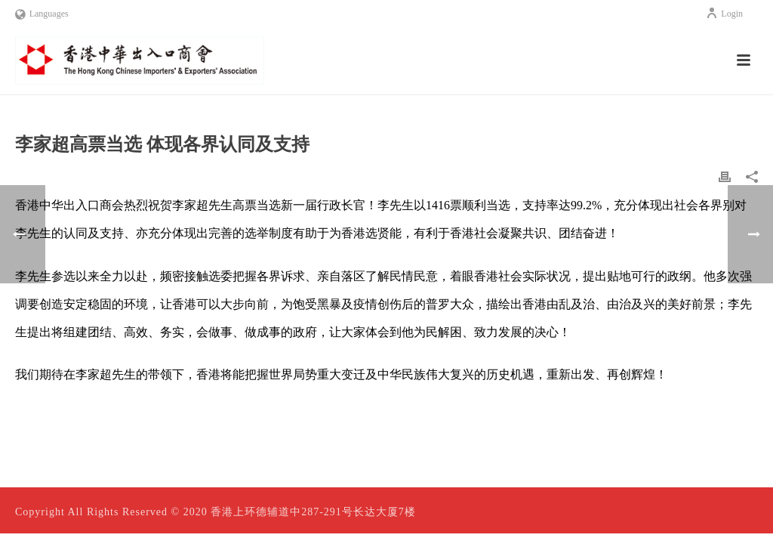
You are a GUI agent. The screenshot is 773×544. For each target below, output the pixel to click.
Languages (42, 13)
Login (724, 13)
